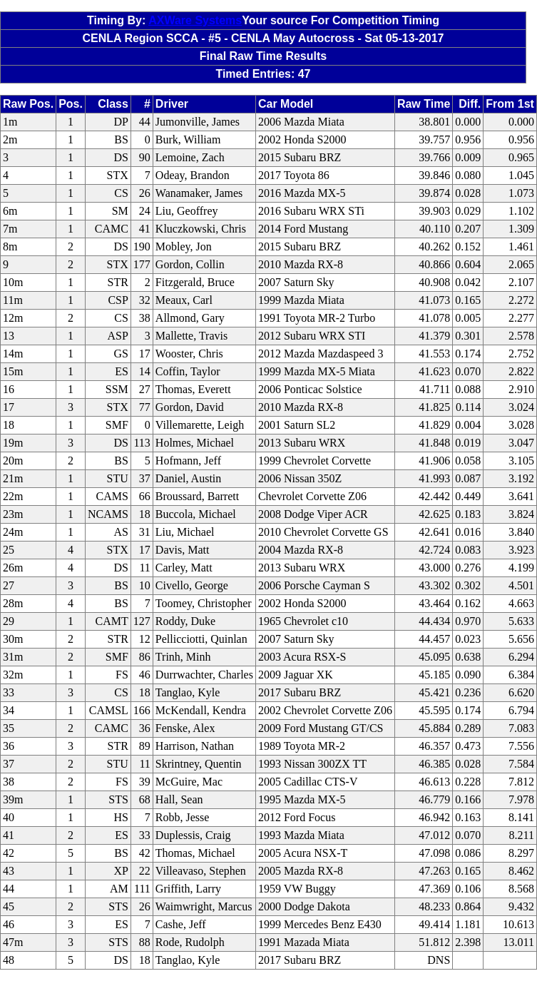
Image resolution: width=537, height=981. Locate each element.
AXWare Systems (195, 20)
